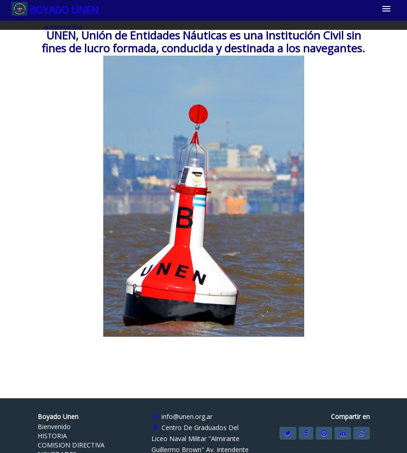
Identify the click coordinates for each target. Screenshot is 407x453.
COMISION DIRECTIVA (71, 445)
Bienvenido (54, 426)
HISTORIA (52, 435)
